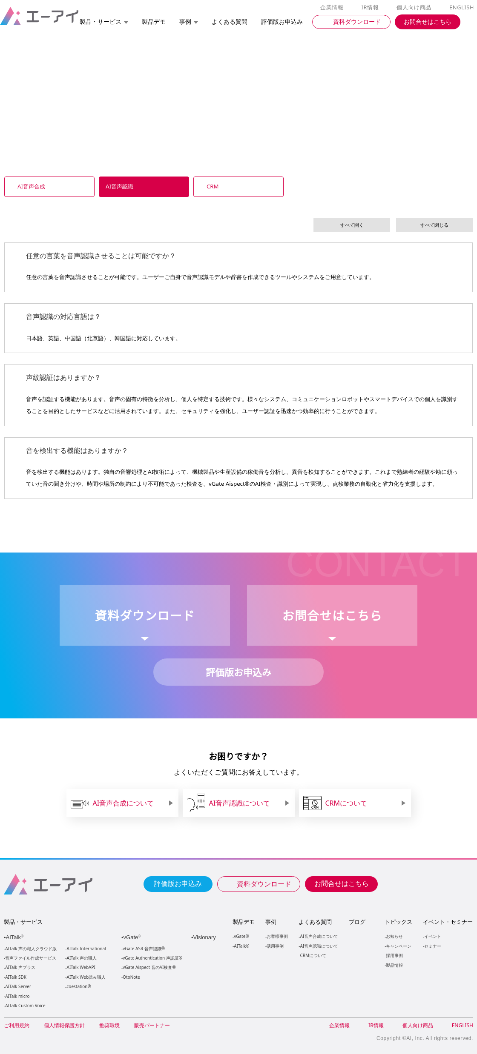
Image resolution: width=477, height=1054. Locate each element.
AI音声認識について (319, 946)
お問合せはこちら (341, 883)
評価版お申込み (178, 883)
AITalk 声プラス (20, 967)
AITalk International (86, 949)
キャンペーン (398, 946)
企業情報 (333, 7)
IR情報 (371, 7)
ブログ (356, 921)
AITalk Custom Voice (25, 1006)
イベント (432, 936)
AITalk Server (18, 986)
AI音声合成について (319, 936)
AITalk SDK (15, 977)
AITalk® (241, 946)
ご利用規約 (16, 1025)
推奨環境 (109, 1025)
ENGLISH (462, 7)
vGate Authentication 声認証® (152, 958)
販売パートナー (152, 1025)
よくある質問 (315, 921)
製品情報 (393, 965)
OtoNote (131, 977)
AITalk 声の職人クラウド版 (31, 949)
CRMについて (313, 955)
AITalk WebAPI (81, 967)
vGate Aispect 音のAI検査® (148, 967)
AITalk (16, 937)
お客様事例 (277, 936)
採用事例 (393, 955)
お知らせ (393, 936)
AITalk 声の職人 (82, 958)
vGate (133, 937)
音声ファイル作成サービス (30, 958)
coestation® (78, 986)
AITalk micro (17, 996)
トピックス (398, 921)
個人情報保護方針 (64, 1025)
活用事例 (275, 946)
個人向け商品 (415, 7)
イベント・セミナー (447, 921)
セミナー (432, 946)
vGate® (241, 936)
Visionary (205, 937)
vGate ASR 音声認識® (143, 949)
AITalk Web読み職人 (86, 977)
